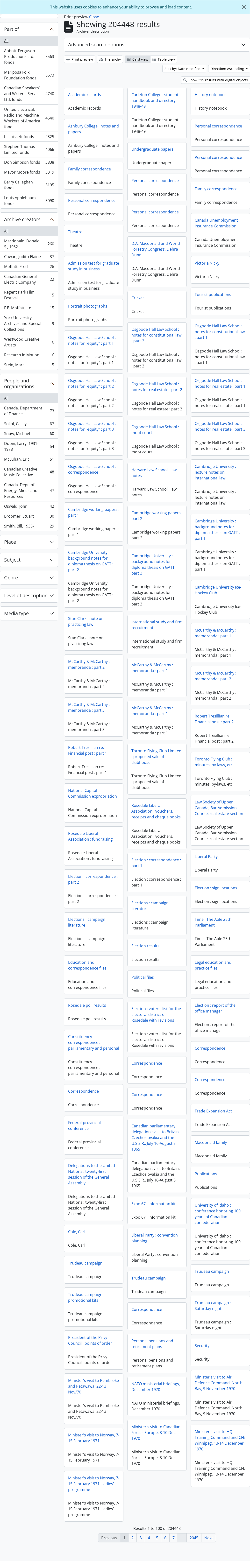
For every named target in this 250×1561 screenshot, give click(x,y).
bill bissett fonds (29, 138)
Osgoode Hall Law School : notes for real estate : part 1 (220, 383)
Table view (163, 59)
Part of (11, 29)
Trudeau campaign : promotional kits (204, 1311)
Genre (11, 577)
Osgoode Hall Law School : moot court (155, 440)
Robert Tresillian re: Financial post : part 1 (87, 750)
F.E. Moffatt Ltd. (29, 309)
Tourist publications (213, 294)
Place (10, 542)
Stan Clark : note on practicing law (86, 621)
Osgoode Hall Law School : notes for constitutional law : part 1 (220, 331)
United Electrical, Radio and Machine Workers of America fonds (29, 118)
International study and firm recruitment (215, 643)
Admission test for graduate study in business (93, 266)
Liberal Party (147, 870)
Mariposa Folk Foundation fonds (29, 75)
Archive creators (22, 219)
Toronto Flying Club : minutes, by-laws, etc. (155, 775)
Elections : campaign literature (91, 921)
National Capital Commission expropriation (92, 793)
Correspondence (151, 1062)
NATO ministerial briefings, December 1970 (96, 1401)
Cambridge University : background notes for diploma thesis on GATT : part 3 (212, 582)
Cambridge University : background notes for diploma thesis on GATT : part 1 (158, 543)
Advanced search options (96, 44)
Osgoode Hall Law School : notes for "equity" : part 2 (92, 383)
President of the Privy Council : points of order (208, 1354)
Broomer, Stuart (29, 517)
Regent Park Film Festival (29, 295)
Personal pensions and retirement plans (93, 1358)
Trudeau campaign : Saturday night (154, 1319)
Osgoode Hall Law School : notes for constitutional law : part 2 (156, 335)
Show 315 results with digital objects (215, 80)
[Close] (244, 7)
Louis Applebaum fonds (29, 200)
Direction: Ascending (227, 68)
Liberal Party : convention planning (95, 1253)
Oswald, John (29, 507)
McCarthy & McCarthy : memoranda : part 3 (89, 707)
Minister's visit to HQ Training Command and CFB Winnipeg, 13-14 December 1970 (161, 1454)
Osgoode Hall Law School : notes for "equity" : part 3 (92, 426)
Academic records (84, 94)
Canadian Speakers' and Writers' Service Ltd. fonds (29, 93)
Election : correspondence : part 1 (97, 878)
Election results (86, 961)
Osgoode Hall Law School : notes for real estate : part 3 (220, 437)
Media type (16, 613)
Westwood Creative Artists (29, 342)
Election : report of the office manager (156, 1021)
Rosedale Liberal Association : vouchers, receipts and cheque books (214, 829)
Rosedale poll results (205, 1008)
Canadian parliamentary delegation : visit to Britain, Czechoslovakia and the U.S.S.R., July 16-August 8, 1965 (96, 1153)
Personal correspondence (218, 126)
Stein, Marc (29, 366)
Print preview (79, 59)
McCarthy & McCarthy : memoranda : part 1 (156, 646)
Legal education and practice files (154, 978)
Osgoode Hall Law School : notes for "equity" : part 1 (92, 340)
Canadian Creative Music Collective (29, 472)
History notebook (211, 94)
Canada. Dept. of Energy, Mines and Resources (29, 490)
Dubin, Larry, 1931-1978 (29, 446)
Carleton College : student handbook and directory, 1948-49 (155, 100)
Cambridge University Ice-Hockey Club (159, 603)
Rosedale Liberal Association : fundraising (90, 836)
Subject (12, 559)
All (6, 40)
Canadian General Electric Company (29, 279)
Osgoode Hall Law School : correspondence (92, 469)
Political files (83, 992)
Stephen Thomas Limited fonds (29, 149)
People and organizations (19, 383)
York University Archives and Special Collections (29, 323)
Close (94, 17)
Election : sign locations (157, 901)
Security (143, 1359)
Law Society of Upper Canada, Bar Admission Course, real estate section (160, 821)
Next (208, 1537)
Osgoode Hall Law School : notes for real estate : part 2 (156, 386)
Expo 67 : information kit (94, 1219)
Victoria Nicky (207, 263)
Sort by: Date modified (182, 68)
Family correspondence (89, 169)
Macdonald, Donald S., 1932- (29, 243)
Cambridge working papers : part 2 (215, 534)
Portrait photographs (87, 306)
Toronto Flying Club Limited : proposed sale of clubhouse (215, 774)
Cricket (137, 298)
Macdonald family (152, 1156)
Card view (137, 59)
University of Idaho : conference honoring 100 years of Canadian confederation (159, 1227)
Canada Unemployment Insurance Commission (216, 223)
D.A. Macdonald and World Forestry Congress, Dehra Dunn (155, 249)
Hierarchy (110, 59)
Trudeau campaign (203, 1277)
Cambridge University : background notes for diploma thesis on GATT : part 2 (90, 561)
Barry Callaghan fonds (29, 184)
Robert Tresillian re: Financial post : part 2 (155, 732)
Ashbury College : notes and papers (93, 128)
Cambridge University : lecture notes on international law (156, 486)
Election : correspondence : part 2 (210, 882)
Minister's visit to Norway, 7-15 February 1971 (211, 1451)
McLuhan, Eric (29, 460)
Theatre (75, 231)
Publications (147, 1187)
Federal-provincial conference (202, 1139)
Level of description (26, 595)
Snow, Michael (29, 435)
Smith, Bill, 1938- (29, 527)
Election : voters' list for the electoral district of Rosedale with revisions (97, 1029)
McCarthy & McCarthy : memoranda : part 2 (89, 664)
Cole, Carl (194, 1245)
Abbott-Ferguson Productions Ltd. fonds (29, 56)
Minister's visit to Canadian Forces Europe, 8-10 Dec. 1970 (96, 1447)
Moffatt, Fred (29, 268)
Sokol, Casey (29, 425)
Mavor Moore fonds (29, 173)
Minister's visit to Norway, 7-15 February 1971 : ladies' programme (211, 1497)
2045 (194, 1537)
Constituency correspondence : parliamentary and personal (211, 1045)
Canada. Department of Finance (29, 410)
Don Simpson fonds (29, 163)
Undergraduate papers (152, 149)
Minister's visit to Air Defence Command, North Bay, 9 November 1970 (160, 1396)
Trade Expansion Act (154, 1124)
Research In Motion (29, 356)
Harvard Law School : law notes (212, 491)
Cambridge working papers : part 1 (93, 512)
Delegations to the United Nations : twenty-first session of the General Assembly (209, 1188)
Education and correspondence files (205, 968)
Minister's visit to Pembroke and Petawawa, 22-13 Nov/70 (211, 1400)
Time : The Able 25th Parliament (154, 936)
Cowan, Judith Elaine (29, 258)
